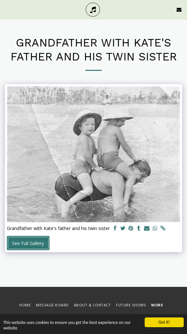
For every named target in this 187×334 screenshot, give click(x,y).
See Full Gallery (28, 243)
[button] (7, 9)
